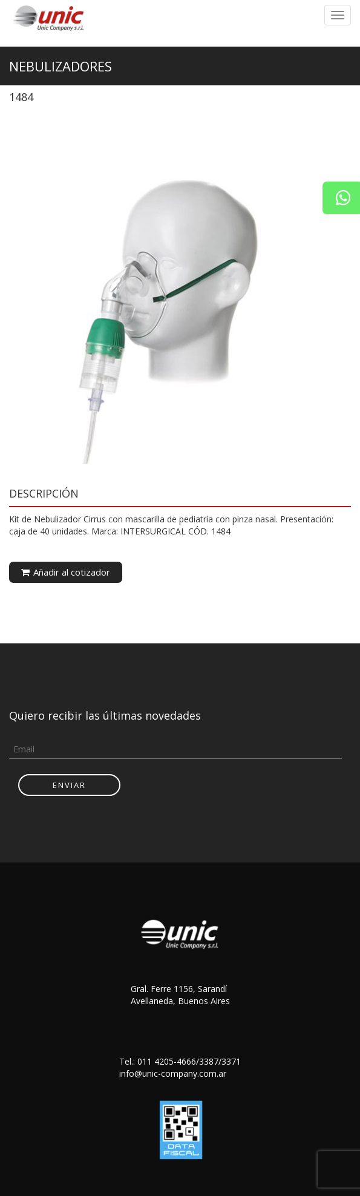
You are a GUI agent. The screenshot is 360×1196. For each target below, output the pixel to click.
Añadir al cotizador (65, 572)
